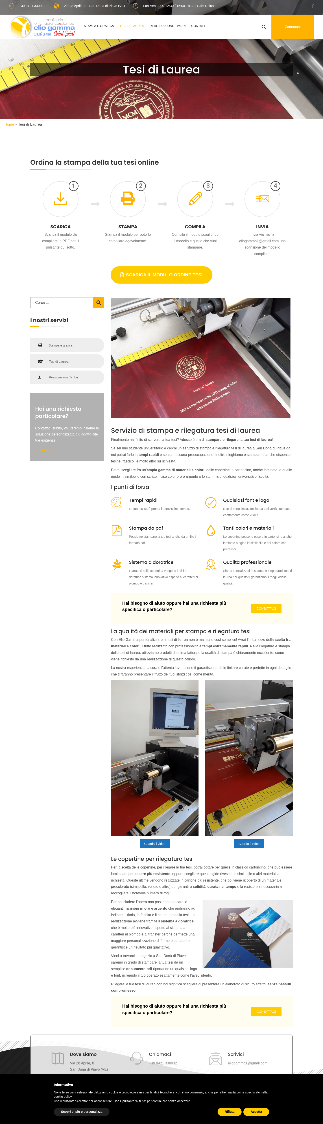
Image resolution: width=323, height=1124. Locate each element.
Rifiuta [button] (230, 1111)
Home (9, 124)
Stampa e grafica (55, 345)
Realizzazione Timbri (168, 26)
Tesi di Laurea (132, 26)
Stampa (127, 227)
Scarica (60, 227)
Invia (262, 227)
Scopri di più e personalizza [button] (81, 1111)
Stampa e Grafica (99, 26)
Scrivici (43, 450)
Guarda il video (154, 844)
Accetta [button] (256, 1111)
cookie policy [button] (63, 1096)
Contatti (199, 26)
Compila (195, 227)
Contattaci (293, 27)
